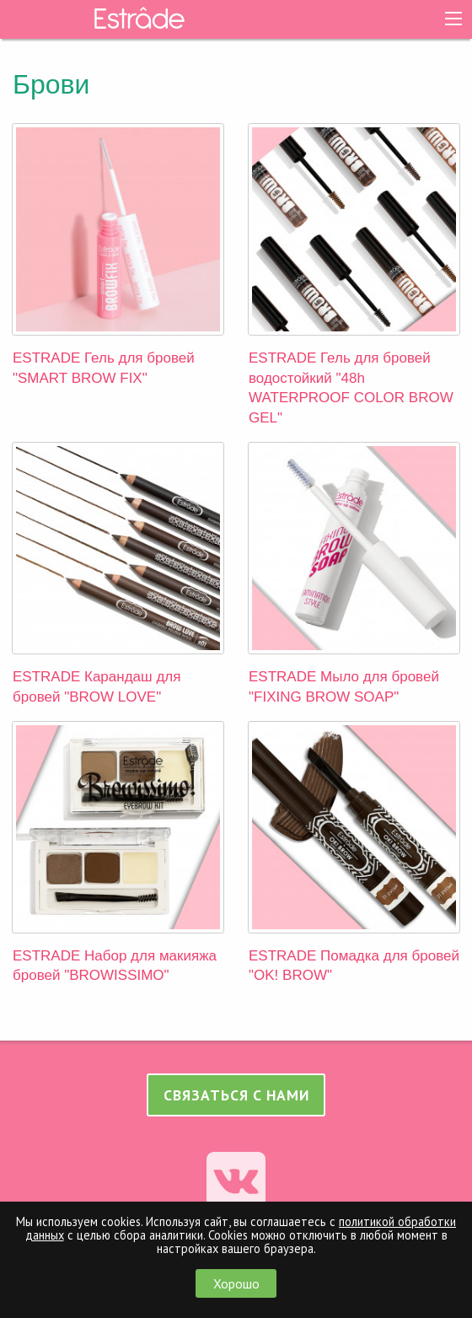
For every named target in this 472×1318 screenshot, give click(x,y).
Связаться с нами (236, 1095)
